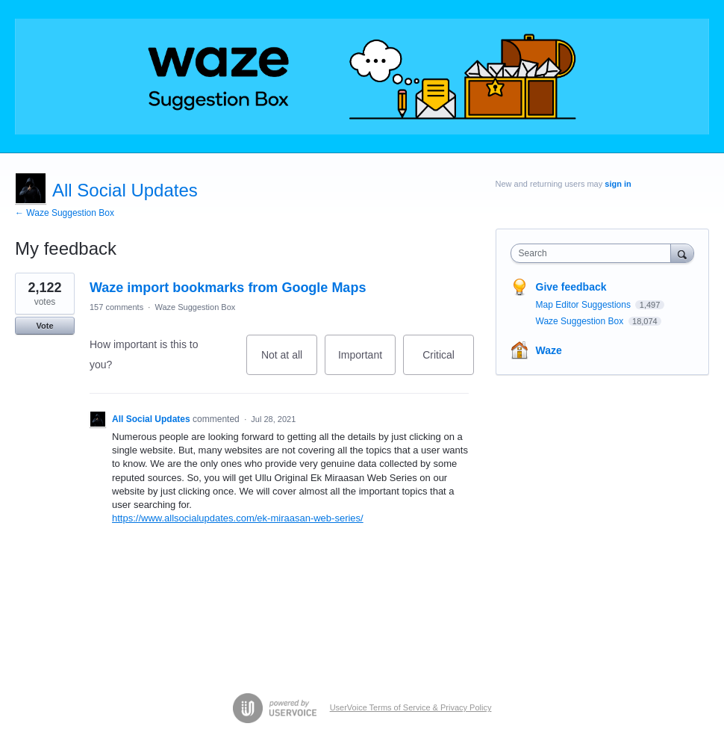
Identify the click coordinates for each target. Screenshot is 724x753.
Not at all (289, 362)
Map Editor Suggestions (585, 305)
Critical (448, 362)
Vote (44, 325)
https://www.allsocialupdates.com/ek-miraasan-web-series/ (237, 518)
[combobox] (594, 253)
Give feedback (571, 287)
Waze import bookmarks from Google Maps (228, 287)
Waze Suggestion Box (195, 307)
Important (367, 362)
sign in (618, 183)
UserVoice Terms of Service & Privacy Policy (411, 707)
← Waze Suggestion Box (64, 213)
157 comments (116, 307)
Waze (549, 350)
